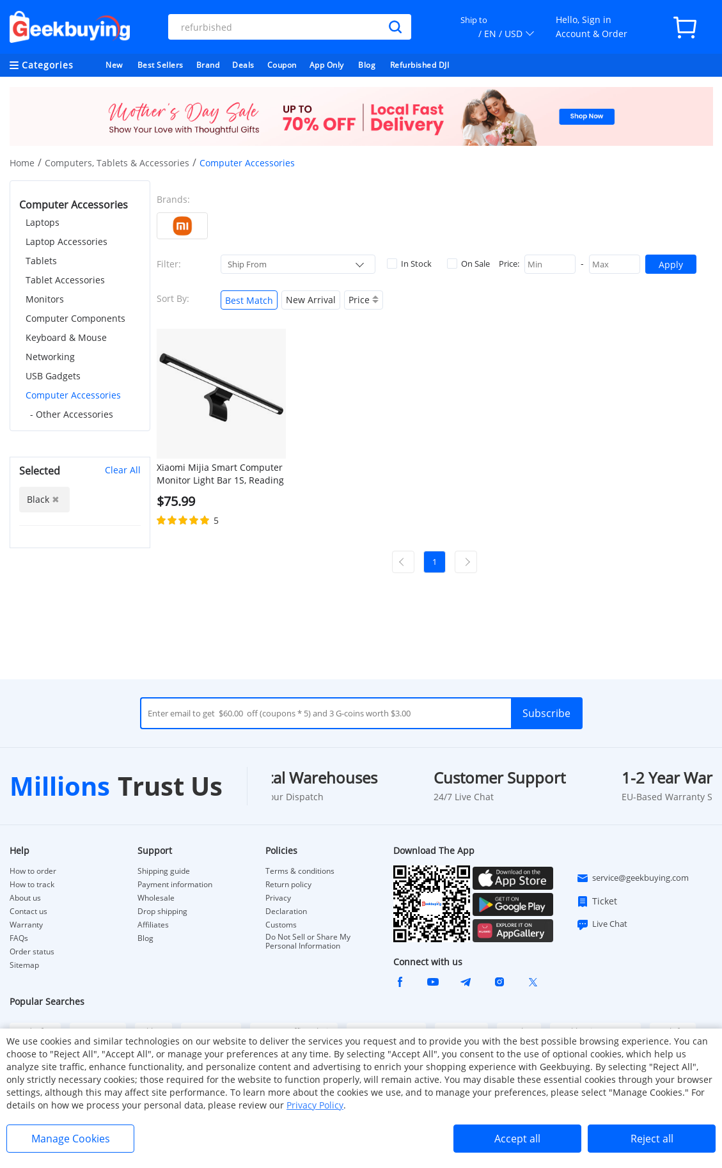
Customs (281, 924)
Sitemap (24, 964)
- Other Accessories (71, 414)
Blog (366, 64)
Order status (32, 951)
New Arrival (311, 300)
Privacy (278, 898)
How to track (32, 884)
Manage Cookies (70, 1139)
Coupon (282, 64)
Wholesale (156, 898)
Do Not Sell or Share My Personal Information (307, 942)
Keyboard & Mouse (66, 337)
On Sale (468, 263)
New (114, 64)
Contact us (28, 911)
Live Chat (601, 924)
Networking (50, 357)
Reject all (652, 1139)
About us (25, 898)
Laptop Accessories (66, 241)
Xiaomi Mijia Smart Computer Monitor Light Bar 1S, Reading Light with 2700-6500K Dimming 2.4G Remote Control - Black (220, 474)
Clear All (123, 470)
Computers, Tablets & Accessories (117, 163)
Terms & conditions (299, 871)
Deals (243, 64)
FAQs (19, 938)
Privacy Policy (314, 1105)
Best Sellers (160, 64)
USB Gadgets (53, 376)
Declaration (286, 911)
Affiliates (153, 924)
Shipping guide (163, 871)
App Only (327, 64)
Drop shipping (162, 911)
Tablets (41, 261)
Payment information (174, 884)
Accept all (517, 1139)
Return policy (288, 884)
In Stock (409, 263)
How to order (33, 871)
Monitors (45, 299)
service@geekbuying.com (632, 878)
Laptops (42, 222)
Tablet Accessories (65, 280)
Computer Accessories (73, 395)
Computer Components (75, 318)
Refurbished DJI (420, 64)
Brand (208, 64)
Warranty (26, 924)
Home (22, 163)
